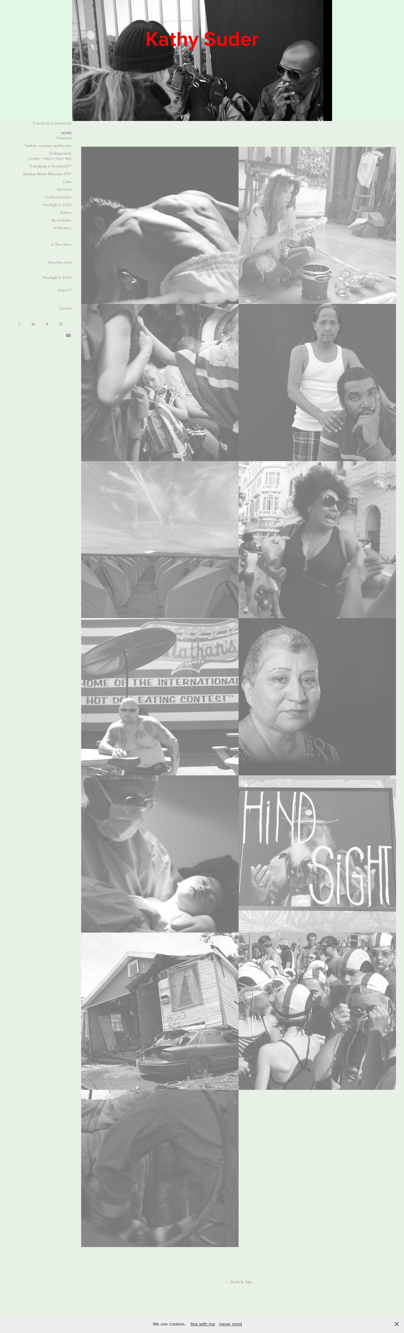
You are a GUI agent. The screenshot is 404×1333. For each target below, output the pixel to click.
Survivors (64, 189)
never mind (230, 1324)
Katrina (65, 212)
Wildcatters (62, 227)
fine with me (202, 1324)
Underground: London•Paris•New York (49, 156)
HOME (66, 133)
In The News (61, 244)
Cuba (67, 181)
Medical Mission (58, 197)
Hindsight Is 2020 (57, 204)
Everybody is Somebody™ (50, 166)
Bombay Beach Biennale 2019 (47, 173)
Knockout (64, 137)
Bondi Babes (61, 220)
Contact (65, 308)
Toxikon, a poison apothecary (47, 145)
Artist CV (64, 290)
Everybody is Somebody (52, 123)
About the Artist (59, 262)
